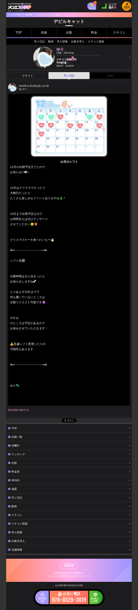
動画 (51, 41)
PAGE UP (69, 566)
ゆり (24, 89)
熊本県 (29, 14)
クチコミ (119, 32)
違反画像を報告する (18, 410)
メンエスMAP (15, 14)
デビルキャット (44, 14)
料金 (94, 32)
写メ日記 (39, 41)
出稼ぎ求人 (77, 41)
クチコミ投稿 (96, 41)
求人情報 (62, 41)
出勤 (69, 32)
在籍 (44, 32)
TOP (18, 32)
